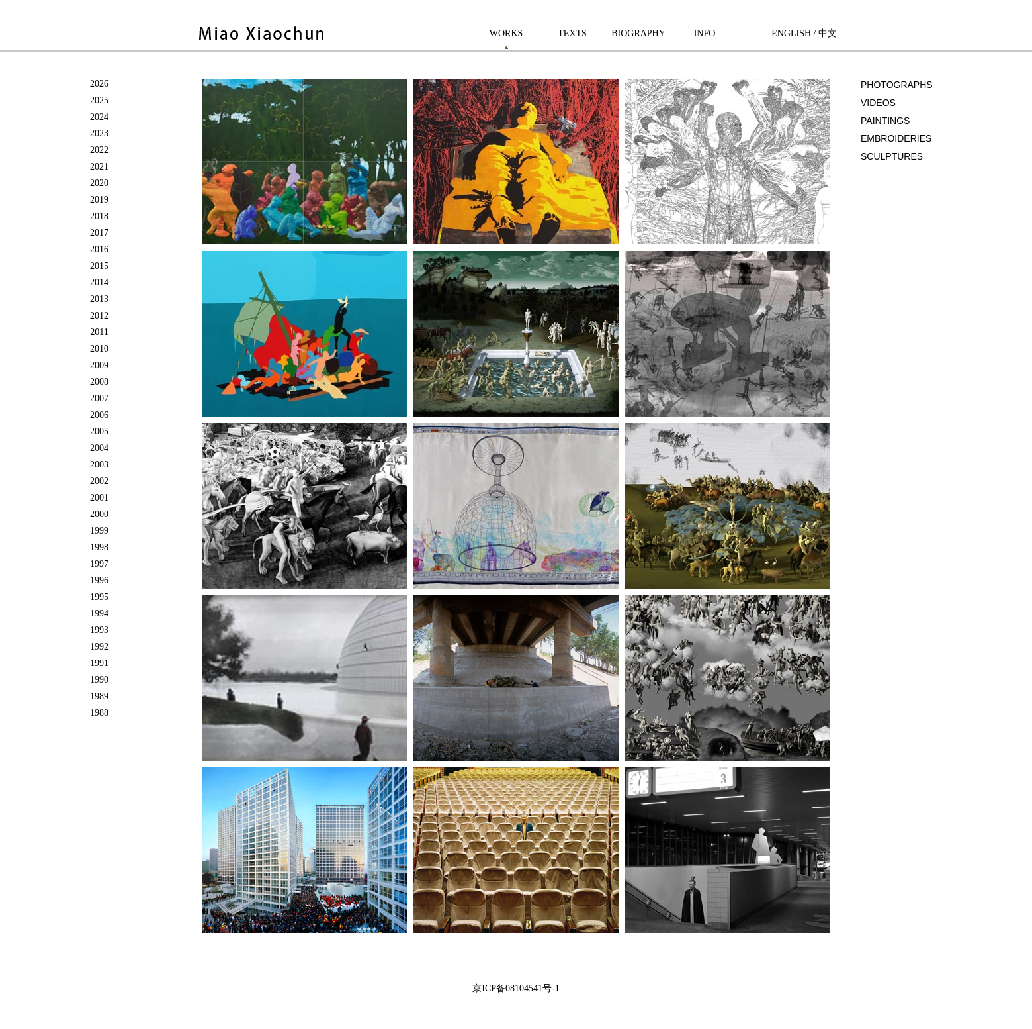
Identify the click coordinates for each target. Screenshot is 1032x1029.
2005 (99, 431)
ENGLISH (791, 33)
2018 (99, 216)
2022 (99, 150)
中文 (827, 33)
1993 (99, 630)
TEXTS (572, 33)
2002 (99, 481)
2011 (99, 332)
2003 (99, 464)
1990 (99, 680)
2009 (99, 365)
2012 (99, 315)
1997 (99, 564)
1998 (99, 547)
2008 (99, 382)
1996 (99, 580)
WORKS (506, 33)
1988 (99, 713)
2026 (99, 84)
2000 (99, 514)
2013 (99, 299)
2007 (99, 398)
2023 (99, 133)
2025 (99, 100)
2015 (99, 266)
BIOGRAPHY (638, 33)
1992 (99, 647)
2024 (99, 117)
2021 (99, 167)
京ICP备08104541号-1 (515, 988)
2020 (99, 183)
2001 (99, 498)
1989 (99, 696)
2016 (99, 249)
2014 (99, 282)
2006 (99, 415)
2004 (99, 448)
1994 (99, 613)
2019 (99, 200)
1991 (99, 663)
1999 (99, 531)
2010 (99, 349)
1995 (99, 597)
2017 (99, 233)
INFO (705, 33)
